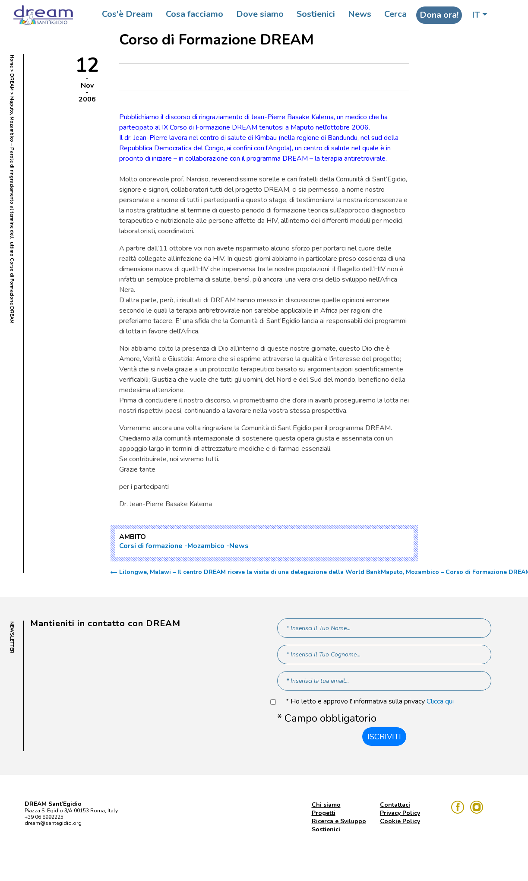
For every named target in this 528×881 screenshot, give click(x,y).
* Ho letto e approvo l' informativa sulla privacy (370, 701)
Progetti (323, 813)
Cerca (395, 14)
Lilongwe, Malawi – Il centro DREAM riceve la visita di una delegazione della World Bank (250, 572)
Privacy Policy (400, 813)
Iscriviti (384, 737)
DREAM (12, 82)
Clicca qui (440, 701)
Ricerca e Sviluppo (339, 821)
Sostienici (316, 14)
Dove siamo (260, 14)
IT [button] (476, 15)
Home (12, 61)
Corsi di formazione (151, 546)
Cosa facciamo (194, 14)
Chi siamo (326, 805)
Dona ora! (439, 15)
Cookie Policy (400, 821)
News (359, 14)
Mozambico (205, 546)
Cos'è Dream (127, 14)
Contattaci (395, 805)
